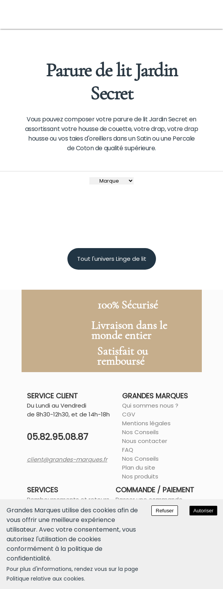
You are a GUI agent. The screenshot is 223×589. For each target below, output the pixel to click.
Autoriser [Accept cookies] (203, 510)
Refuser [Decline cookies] (165, 510)
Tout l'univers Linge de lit (111, 279)
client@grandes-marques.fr (57, 480)
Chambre (47, 43)
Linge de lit (82, 43)
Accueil (17, 43)
